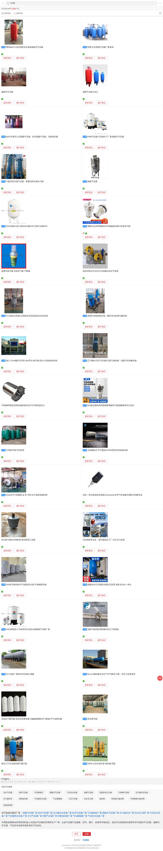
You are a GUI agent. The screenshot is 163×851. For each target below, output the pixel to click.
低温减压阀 (7, 805)
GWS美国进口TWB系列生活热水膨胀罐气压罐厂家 (28, 629)
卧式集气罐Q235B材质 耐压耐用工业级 (18, 540)
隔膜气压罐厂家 (30, 813)
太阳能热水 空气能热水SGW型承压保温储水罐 (107, 450)
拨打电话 (20, 58)
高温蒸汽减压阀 (117, 799)
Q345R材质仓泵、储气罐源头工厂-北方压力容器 (104, 540)
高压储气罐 (92, 719)
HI (20, 782)
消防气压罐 (23, 792)
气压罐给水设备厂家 (17, 816)
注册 (87, 834)
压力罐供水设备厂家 (62, 813)
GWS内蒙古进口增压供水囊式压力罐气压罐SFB (26, 226)
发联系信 (7, 58)
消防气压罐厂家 (50, 816)
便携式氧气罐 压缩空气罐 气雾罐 (15, 271)
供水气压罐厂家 (45, 813)
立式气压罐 (73, 799)
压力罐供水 (7, 799)
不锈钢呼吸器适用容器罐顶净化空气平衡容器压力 (23, 405)
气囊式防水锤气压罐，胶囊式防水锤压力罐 (25, 181)
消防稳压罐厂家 (65, 816)
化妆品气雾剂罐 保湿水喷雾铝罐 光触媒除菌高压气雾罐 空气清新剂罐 (31, 719)
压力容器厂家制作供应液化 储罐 (20, 674)
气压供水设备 (72, 792)
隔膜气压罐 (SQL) (90, 92)
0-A (2, 782)
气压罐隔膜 (57, 799)
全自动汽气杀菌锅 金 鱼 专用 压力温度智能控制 (27, 495)
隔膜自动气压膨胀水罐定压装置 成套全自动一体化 (109, 584)
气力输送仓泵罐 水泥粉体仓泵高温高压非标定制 (27, 316)
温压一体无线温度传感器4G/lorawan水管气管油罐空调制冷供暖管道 (112, 495)
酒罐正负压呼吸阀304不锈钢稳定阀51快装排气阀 (108, 226)
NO (33, 782)
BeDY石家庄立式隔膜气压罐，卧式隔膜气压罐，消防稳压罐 (32, 137)
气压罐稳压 (38, 792)
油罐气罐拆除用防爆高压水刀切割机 (103, 629)
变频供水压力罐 (105, 792)
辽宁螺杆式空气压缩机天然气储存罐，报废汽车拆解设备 (112, 360)
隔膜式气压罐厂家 (110, 813)
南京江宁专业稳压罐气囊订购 (14, 764)
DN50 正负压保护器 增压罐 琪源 (101, 764)
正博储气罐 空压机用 (15, 450)
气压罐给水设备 (40, 799)
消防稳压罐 (23, 799)
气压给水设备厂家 (96, 816)
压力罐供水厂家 (127, 813)
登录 (76, 834)
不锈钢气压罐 (123, 792)
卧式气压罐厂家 (79, 813)
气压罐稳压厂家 (94, 813)
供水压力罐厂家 (142, 813)
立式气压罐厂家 (35, 816)
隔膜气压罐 (92, 181)
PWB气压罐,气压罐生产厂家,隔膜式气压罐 (105, 137)
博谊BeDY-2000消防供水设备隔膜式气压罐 (24, 47)
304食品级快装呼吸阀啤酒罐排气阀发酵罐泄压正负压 (110, 405)
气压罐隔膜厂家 (80, 816)
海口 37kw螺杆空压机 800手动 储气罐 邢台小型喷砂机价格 (31, 360)
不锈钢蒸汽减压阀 (137, 799)
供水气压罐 (7, 792)
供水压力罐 (88, 799)
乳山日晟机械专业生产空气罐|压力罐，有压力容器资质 (111, 674)
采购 (160, 678)
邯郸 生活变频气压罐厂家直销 (100, 47)
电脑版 (86, 840)
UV (49, 782)
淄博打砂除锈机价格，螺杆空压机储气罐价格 (107, 316)
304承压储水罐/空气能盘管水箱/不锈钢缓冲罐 (26, 584)
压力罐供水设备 (142, 792)
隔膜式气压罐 (7, 92)
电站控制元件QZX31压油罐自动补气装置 (100, 271)
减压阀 (102, 799)
